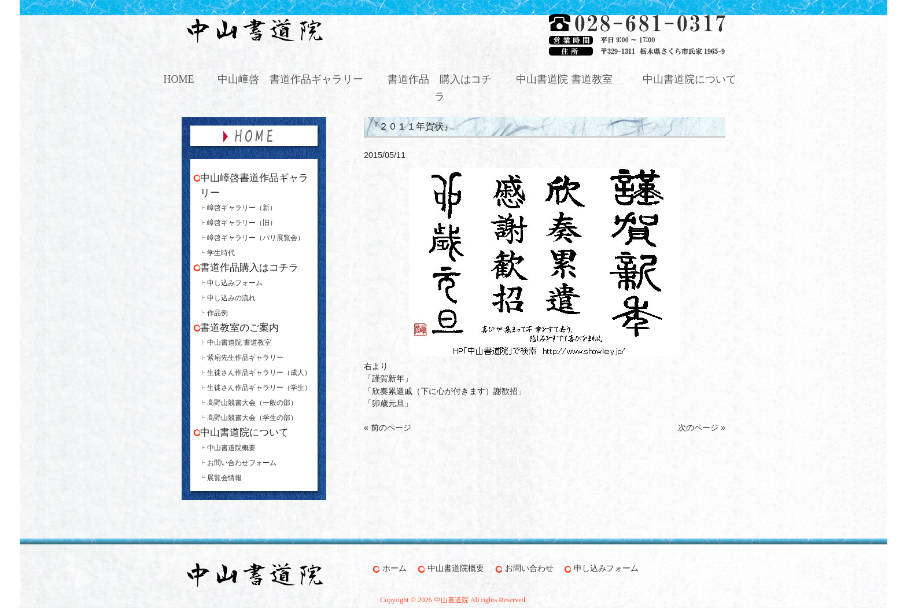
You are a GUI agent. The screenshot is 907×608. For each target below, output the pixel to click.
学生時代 (221, 253)
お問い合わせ (529, 568)
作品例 (217, 313)
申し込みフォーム (235, 283)
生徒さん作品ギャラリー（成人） (259, 373)
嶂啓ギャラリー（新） (241, 208)
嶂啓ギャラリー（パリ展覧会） (255, 238)
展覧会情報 (224, 478)
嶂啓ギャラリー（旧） (241, 223)
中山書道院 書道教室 (239, 342)
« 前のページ (387, 427)
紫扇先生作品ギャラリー (245, 357)
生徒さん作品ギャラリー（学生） (259, 388)
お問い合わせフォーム (241, 463)
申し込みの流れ (231, 298)
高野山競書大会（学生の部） (252, 418)
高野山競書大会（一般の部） (252, 403)
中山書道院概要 (231, 448)
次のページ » (701, 427)
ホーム (394, 568)
